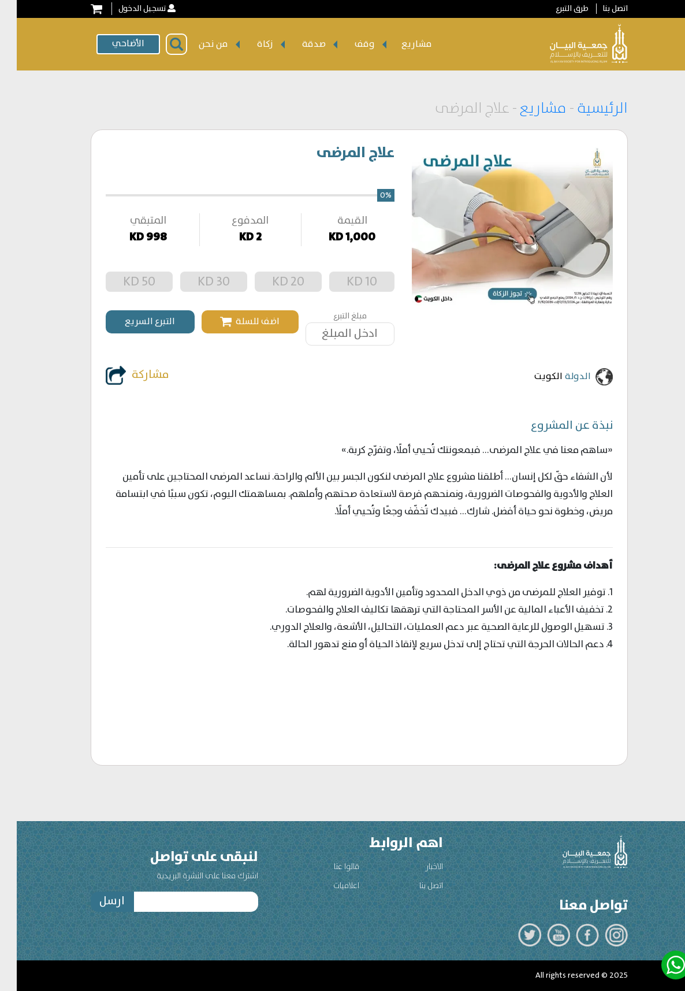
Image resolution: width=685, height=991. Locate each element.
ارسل (95, 901)
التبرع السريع (133, 321)
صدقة (297, 44)
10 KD (345, 282)
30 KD (197, 282)
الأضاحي (111, 43)
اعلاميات (329, 885)
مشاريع (400, 44)
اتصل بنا (598, 8)
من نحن (196, 44)
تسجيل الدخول (125, 8)
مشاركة (120, 375)
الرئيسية (584, 108)
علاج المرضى (339, 153)
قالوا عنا (329, 866)
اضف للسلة (233, 321)
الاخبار (417, 866)
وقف (348, 44)
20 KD (271, 282)
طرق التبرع (555, 8)
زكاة (248, 44)
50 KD (122, 282)
